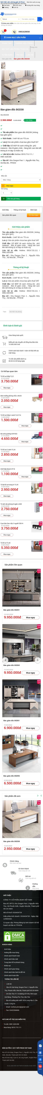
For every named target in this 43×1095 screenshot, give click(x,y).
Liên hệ (15, 7)
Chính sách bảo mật (11, 959)
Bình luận (33, 210)
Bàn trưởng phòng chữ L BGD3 (11, 396)
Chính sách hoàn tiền (11, 975)
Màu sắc (4, 176)
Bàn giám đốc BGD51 (11, 610)
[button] (5, 87)
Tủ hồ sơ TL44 (5, 543)
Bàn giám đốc (7, 59)
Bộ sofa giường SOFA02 (9, 434)
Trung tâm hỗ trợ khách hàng (14, 962)
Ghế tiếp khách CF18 (8, 469)
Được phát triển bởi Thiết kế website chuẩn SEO (21, 1066)
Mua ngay (6, 388)
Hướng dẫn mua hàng (32, 5)
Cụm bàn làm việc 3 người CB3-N (12, 523)
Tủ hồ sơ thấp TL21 (7, 376)
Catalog (5, 7)
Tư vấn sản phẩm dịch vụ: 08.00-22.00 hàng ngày (17, 360)
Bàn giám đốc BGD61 (11, 720)
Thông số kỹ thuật (20, 210)
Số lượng (4, 189)
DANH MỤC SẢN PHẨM (15, 37)
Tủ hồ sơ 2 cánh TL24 (8, 450)
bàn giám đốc (27, 23)
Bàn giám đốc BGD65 (11, 665)
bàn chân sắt (18, 23)
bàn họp (33, 23)
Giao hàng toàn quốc (16, 335)
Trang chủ (33, 47)
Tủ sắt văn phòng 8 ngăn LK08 (11, 504)
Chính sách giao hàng (11, 969)
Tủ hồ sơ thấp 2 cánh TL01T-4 (11, 415)
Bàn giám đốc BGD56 (11, 776)
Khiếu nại (7, 966)
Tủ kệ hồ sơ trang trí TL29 (9, 485)
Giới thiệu (6, 5)
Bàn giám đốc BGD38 (11, 841)
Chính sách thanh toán (12, 956)
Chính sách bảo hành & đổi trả (14, 972)
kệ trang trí (9, 25)
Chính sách (17, 5)
